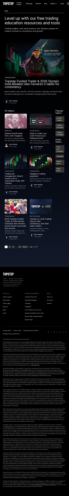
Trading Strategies (60, 134)
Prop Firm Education (60, 149)
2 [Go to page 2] (9, 247)
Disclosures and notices (30, 330)
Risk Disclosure (35, 365)
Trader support (7, 297)
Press (4, 313)
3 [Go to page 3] (13, 247)
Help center (6, 300)
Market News (59, 162)
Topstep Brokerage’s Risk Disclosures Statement (43, 484)
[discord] (65, 332)
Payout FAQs (29, 319)
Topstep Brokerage (30, 300)
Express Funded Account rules (34, 313)
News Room (59, 170)
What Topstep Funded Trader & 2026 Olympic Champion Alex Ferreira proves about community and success (15, 223)
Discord (5, 306)
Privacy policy (7, 330)
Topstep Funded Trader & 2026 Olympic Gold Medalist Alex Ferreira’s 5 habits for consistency (32, 84)
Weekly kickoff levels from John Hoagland (14, 134)
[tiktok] (62, 332)
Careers (49, 303)
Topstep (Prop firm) (31, 297)
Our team (50, 300)
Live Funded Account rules (33, 310)
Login (62, 3)
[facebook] (48, 332)
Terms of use (17, 330)
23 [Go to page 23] (20, 247)
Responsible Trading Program (34, 316)
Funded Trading (59, 119)
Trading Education (60, 126)
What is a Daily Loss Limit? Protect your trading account (38, 135)
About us (50, 297)
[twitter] (51, 332)
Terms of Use (8, 426)
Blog (45, 3)
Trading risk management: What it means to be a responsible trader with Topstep (14, 178)
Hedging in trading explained (37, 175)
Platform (38, 3)
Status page (6, 303)
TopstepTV (28, 306)
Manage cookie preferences (11, 333)
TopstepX (60, 156)
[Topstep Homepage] (8, 3)
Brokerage (29, 3)
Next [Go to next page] (25, 247)
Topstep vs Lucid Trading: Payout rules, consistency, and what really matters (41, 222)
